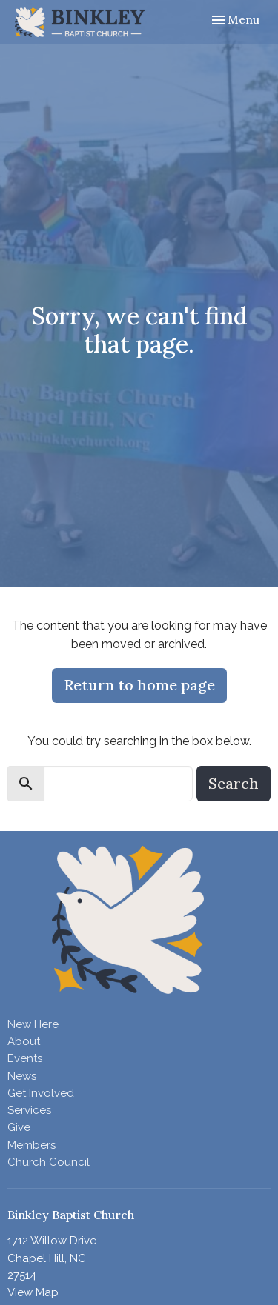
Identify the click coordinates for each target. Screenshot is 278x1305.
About (23, 1041)
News (21, 1076)
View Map (33, 1292)
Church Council (48, 1162)
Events (24, 1058)
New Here (33, 1024)
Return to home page (139, 684)
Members (31, 1145)
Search (233, 783)
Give (18, 1127)
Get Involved (40, 1093)
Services (29, 1110)
